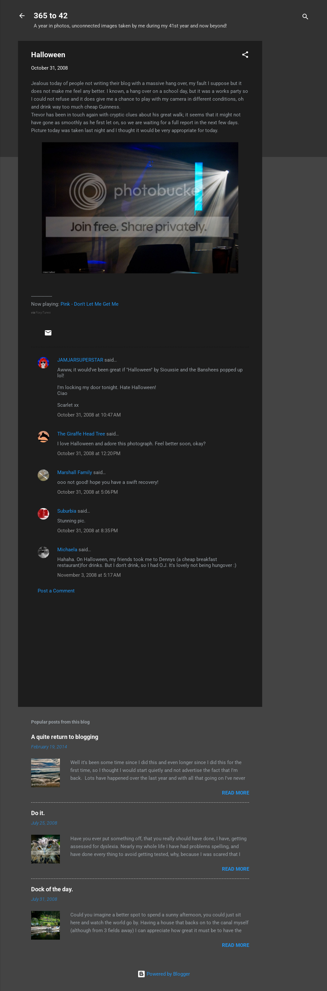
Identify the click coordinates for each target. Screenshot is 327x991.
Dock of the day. (52, 889)
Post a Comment (56, 591)
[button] (245, 56)
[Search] (305, 18)
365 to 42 (51, 15)
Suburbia (66, 511)
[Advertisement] (288, 139)
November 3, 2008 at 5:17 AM (89, 575)
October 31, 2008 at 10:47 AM (89, 415)
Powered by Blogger (163, 974)
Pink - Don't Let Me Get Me (89, 304)
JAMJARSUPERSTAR (80, 360)
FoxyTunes (43, 312)
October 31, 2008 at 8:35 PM (87, 531)
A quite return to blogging (64, 736)
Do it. (38, 813)
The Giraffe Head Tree (81, 434)
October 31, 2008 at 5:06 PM (87, 492)
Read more (235, 793)
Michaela (67, 550)
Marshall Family (74, 472)
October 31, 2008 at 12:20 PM (88, 453)
